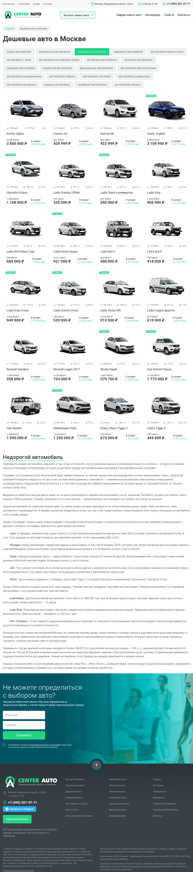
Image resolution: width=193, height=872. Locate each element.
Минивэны (159, 791)
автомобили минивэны (21, 82)
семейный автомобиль (92, 82)
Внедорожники (117, 810)
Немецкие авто (117, 785)
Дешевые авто (73, 785)
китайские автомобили (102, 59)
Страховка (24, 4)
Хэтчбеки (158, 779)
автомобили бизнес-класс (167, 51)
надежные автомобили (128, 51)
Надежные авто (74, 791)
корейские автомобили (57, 67)
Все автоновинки (74, 773)
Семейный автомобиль (165, 803)
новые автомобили (19, 51)
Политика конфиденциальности (18, 865)
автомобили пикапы (127, 82)
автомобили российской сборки (59, 59)
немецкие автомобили (21, 67)
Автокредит (153, 15)
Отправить (24, 729)
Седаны (157, 773)
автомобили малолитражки (138, 67)
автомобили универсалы (134, 74)
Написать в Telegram (19, 803)
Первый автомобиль (164, 797)
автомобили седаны (62, 74)
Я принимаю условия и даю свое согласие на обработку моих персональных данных (37, 740)
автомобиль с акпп (19, 59)
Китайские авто (118, 773)
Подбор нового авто (129, 15)
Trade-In (169, 15)
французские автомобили (96, 67)
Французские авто (119, 797)
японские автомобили (138, 59)
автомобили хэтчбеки (97, 74)
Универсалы (159, 785)
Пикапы (157, 810)
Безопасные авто (75, 779)
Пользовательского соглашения (45, 739)
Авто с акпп (71, 803)
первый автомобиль (57, 82)
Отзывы (47, 4)
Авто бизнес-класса (76, 797)
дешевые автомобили (92, 51)
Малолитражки (117, 803)
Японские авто (117, 779)
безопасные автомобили (54, 51)
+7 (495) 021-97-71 (178, 3)
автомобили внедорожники (24, 74)
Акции (36, 4)
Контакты (184, 15)
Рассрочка (9, 4)
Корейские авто (118, 791)
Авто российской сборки (79, 810)
